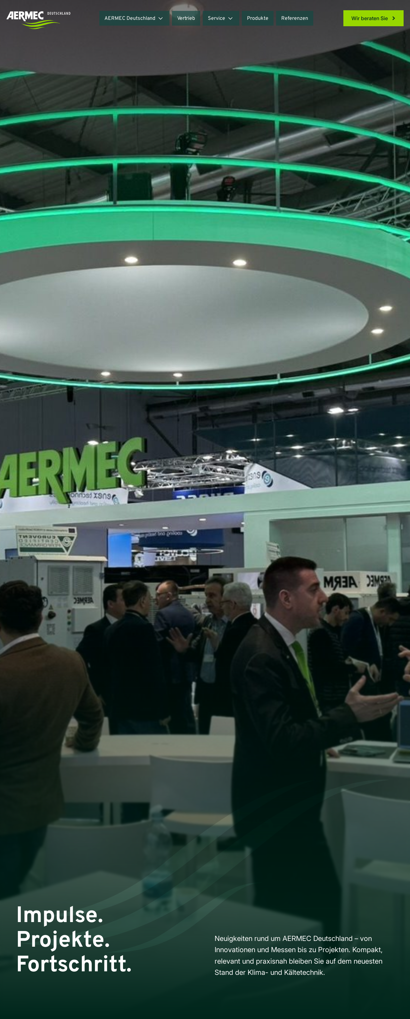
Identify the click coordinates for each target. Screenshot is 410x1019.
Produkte (257, 18)
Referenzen (294, 18)
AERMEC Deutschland (129, 18)
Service (216, 18)
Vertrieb (186, 18)
